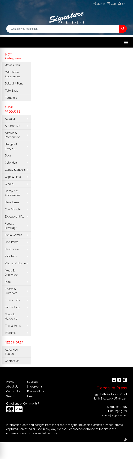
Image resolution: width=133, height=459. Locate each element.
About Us (12, 386)
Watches (10, 332)
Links (30, 396)
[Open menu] (126, 42)
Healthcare (12, 249)
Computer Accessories (12, 193)
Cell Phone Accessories (12, 74)
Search (10, 396)
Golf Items (11, 242)
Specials (32, 381)
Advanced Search (11, 351)
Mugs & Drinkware (11, 272)
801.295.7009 (118, 407)
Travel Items (13, 325)
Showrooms (35, 386)
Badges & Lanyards (11, 146)
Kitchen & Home (15, 263)
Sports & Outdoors (11, 291)
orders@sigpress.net (114, 415)
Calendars (11, 162)
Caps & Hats (13, 176)
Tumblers (11, 97)
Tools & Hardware (11, 316)
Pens (8, 281)
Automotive (12, 126)
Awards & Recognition (12, 135)
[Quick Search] (62, 29)
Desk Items (12, 202)
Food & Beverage (11, 226)
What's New (12, 65)
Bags (8, 155)
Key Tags (11, 256)
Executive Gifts (14, 216)
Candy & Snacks (15, 169)
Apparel (10, 118)
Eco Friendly (13, 209)
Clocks (9, 184)
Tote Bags (11, 90)
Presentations (35, 391)
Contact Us (12, 361)
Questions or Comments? (22, 403)
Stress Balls (12, 300)
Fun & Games (13, 235)
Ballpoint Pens (14, 83)
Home (10, 381)
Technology (12, 307)
